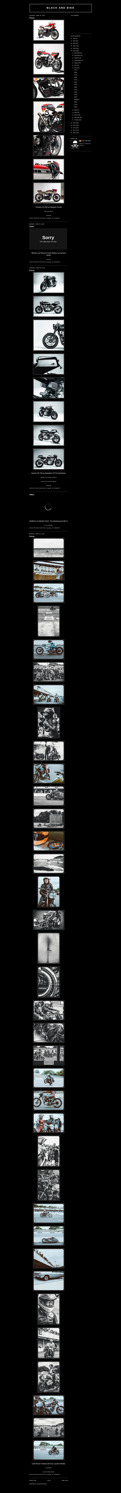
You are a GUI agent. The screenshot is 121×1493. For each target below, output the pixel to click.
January (76, 120)
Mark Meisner (50, 211)
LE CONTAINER (49, 525)
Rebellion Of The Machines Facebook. (49, 477)
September (77, 60)
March (76, 115)
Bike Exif (49, 215)
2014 (74, 123)
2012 (74, 127)
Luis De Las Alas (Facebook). (50, 481)
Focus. (32, 18)
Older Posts (65, 1480)
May (75, 110)
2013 (74, 125)
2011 (74, 130)
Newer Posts (32, 1480)
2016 (74, 48)
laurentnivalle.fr (48, 1467)
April (75, 112)
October (76, 58)
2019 (74, 41)
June (75, 67)
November (77, 55)
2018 (74, 43)
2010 (74, 132)
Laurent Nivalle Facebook (49, 1471)
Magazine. (77, 99)
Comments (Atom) (42, 1484)
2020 (74, 38)
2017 (74, 46)
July (75, 65)
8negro (49, 259)
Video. (31, 226)
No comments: (56, 218)
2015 (74, 50)
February (77, 117)
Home (49, 1480)
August (76, 63)
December (77, 53)
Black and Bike (61, 7)
